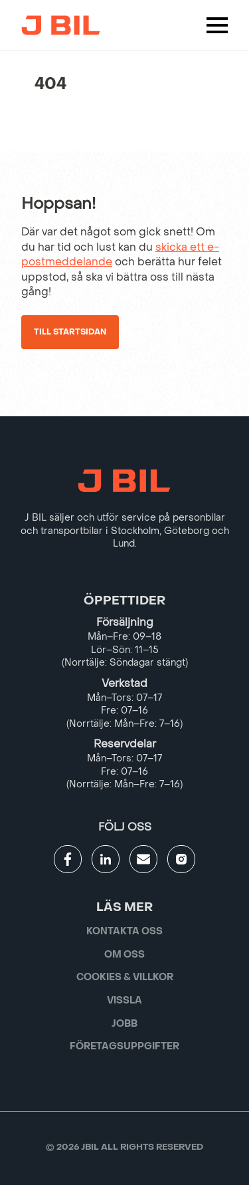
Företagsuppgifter (124, 1046)
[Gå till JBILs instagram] (181, 859)
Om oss (124, 954)
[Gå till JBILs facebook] (68, 859)
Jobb (124, 1023)
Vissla (124, 1000)
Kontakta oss (124, 931)
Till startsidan (70, 332)
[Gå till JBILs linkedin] (106, 859)
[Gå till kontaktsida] (143, 859)
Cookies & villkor (124, 977)
